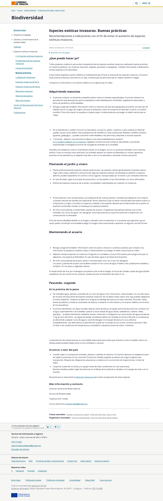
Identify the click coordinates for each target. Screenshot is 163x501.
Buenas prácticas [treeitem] (23, 73)
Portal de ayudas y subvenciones (50, 461)
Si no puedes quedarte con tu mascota (69, 142)
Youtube (31, 471)
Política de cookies (33, 480)
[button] (136, 3)
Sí (49, 427)
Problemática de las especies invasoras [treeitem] (28, 62)
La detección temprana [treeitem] (25, 77)
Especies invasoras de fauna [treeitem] (28, 86)
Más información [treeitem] (23, 100)
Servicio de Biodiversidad (80, 418)
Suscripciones (106, 480)
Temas (19, 10)
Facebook (20, 471)
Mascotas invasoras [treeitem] (24, 91)
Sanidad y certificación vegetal (77, 414)
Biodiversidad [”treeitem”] (20, 30)
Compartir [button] (146, 48)
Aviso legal (15, 480)
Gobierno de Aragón (20, 488)
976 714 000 (16, 442)
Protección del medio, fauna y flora (51, 10)
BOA (31, 461)
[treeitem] (28, 35)
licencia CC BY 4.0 (39, 485)
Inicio (13, 10)
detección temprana (84, 377)
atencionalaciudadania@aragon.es (26, 445)
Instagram (42, 471)
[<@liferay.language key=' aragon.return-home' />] (19, 3)
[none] (28, 30)
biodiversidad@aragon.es (77, 404)
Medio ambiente (30, 10)
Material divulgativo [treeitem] (24, 96)
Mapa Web (90, 480)
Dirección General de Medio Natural (104, 418)
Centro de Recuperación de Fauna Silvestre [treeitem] (28, 106)
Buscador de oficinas (20, 449)
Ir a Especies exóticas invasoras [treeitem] (29, 56)
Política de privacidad (55, 480)
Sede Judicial (86, 461)
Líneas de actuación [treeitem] (24, 68)
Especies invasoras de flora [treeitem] (27, 82)
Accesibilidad (74, 480)
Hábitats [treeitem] (17, 47)
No (57, 427)
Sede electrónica (18, 461)
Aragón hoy (72, 461)
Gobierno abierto (101, 461)
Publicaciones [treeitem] (19, 112)
